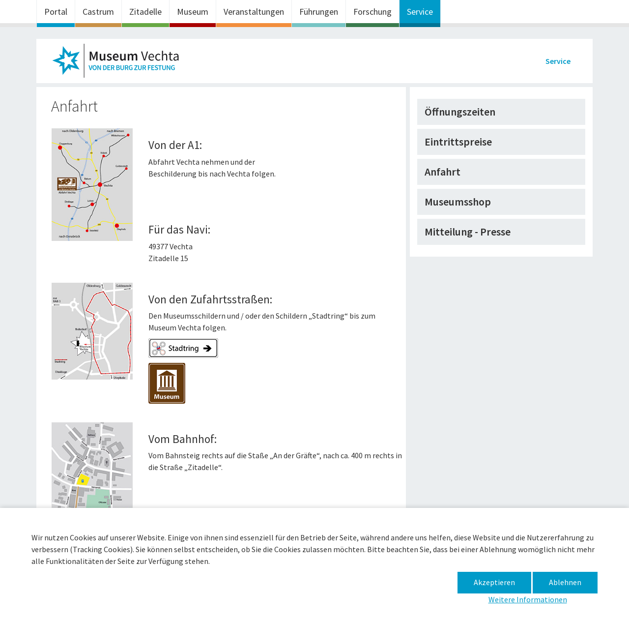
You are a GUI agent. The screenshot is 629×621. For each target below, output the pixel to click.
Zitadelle (145, 11)
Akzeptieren (494, 582)
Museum (192, 11)
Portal (55, 11)
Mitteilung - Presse (468, 231)
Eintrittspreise (458, 141)
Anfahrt (442, 171)
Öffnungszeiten (460, 111)
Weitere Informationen (527, 599)
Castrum (98, 11)
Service (420, 11)
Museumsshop (458, 201)
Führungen (318, 11)
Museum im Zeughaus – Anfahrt (120, 63)
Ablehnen (565, 582)
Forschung (372, 11)
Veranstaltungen (254, 11)
